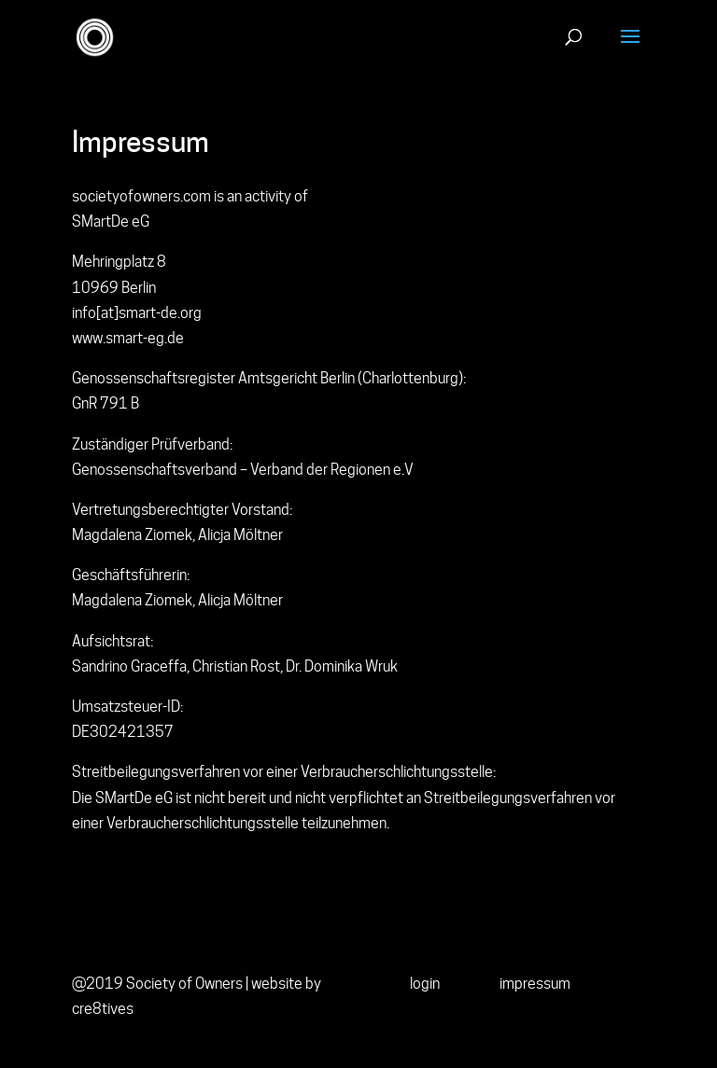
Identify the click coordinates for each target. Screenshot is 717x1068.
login (425, 983)
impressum (534, 983)
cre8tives (103, 1009)
